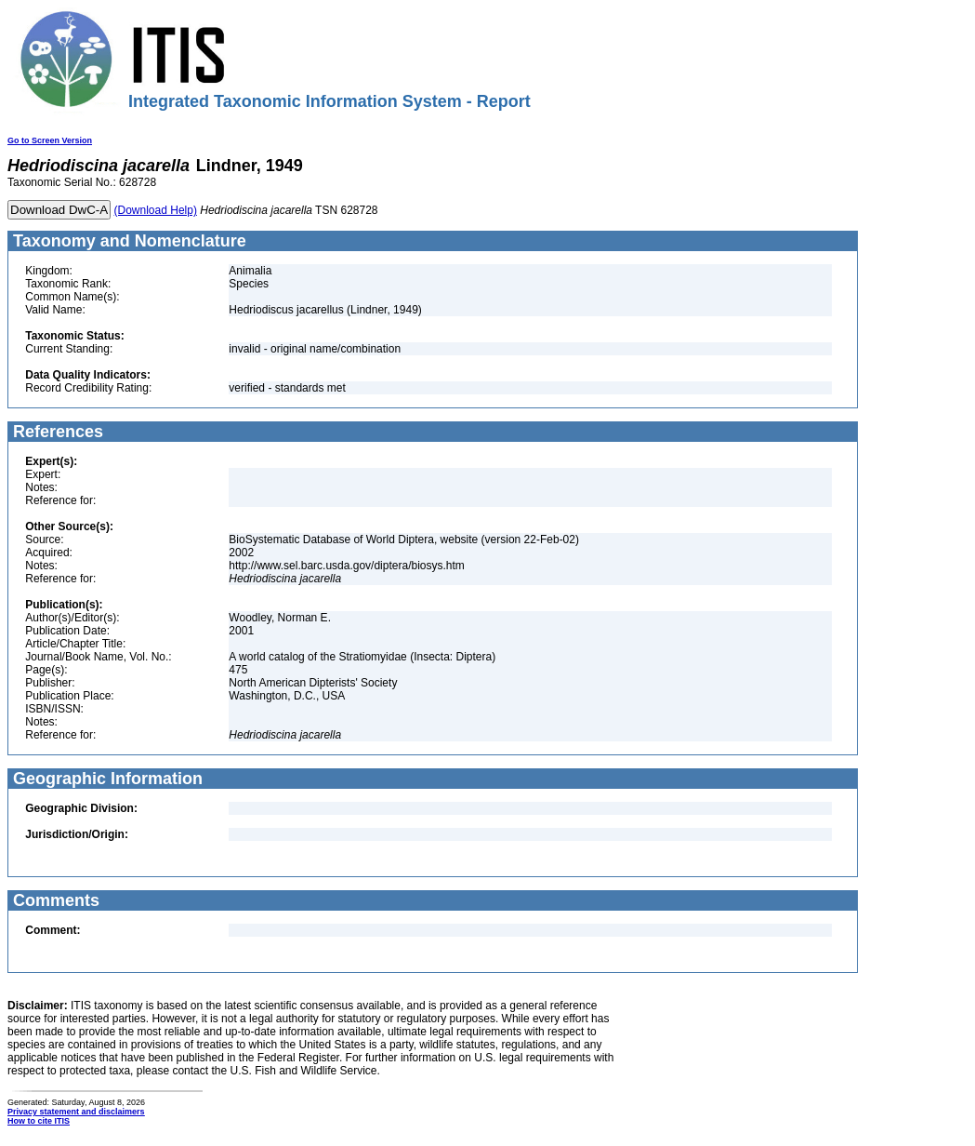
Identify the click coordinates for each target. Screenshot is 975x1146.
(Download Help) (155, 210)
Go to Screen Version (49, 140)
